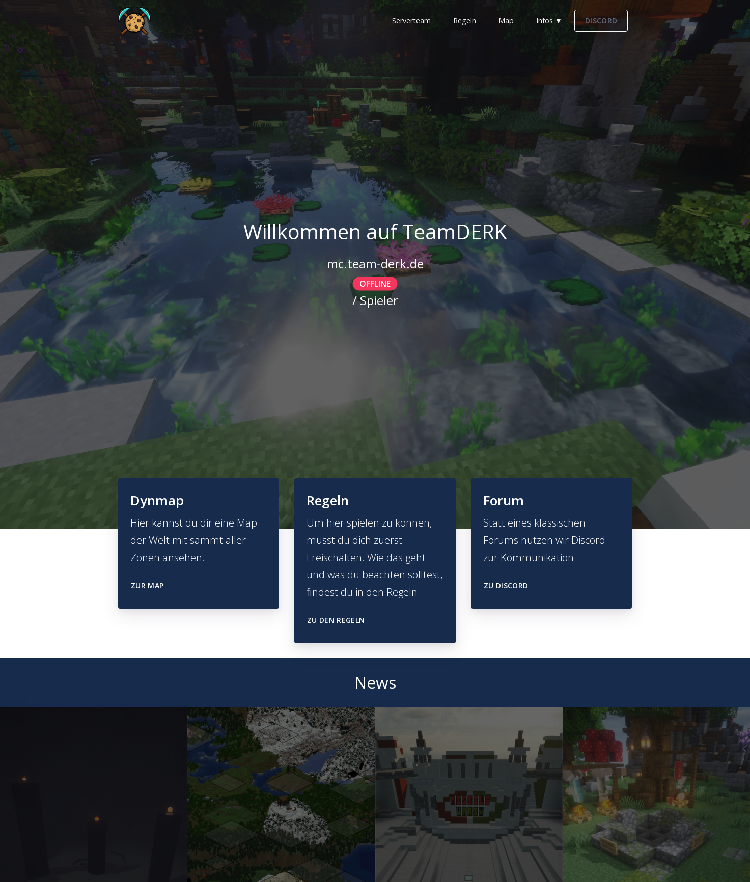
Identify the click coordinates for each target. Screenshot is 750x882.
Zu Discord (506, 585)
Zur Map (147, 585)
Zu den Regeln (336, 620)
